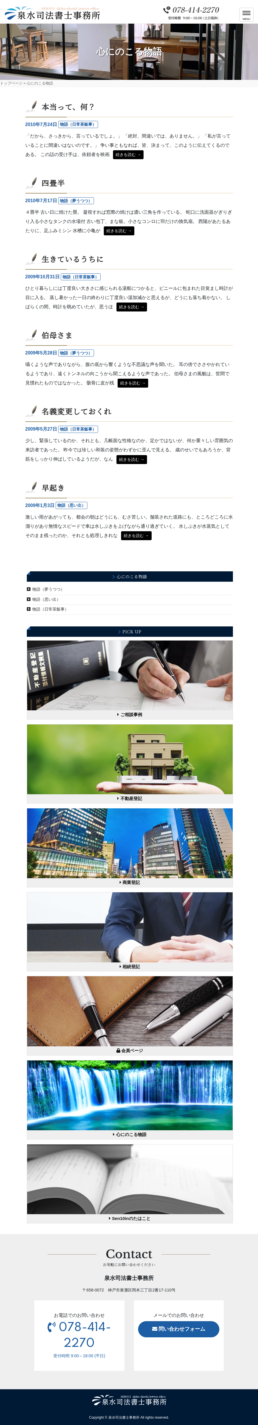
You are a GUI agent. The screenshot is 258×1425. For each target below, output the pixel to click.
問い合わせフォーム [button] (179, 1329)
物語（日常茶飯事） (50, 609)
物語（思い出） (46, 599)
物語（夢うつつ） (48, 589)
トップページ (11, 83)
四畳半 (53, 183)
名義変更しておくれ (77, 411)
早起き (53, 487)
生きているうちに (73, 259)
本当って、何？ (69, 107)
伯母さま (57, 335)
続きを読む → (128, 154)
